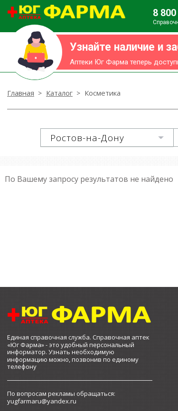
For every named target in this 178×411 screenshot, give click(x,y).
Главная (20, 93)
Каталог (59, 93)
